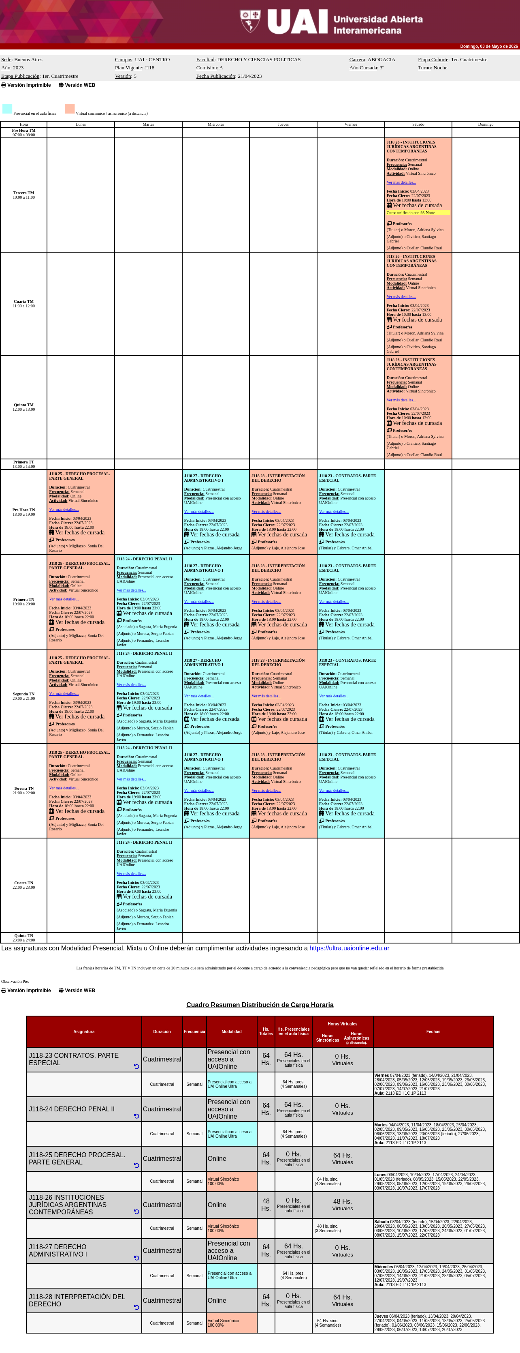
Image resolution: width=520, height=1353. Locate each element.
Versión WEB (77, 85)
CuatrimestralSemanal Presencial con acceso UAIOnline (212, 496)
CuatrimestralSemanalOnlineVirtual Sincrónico (411, 167)
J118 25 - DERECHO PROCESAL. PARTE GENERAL (79, 476)
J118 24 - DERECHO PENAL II (144, 559)
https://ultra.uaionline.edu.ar (349, 948)
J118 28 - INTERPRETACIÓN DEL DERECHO (278, 478)
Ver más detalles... (401, 182)
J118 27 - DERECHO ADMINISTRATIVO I (204, 478)
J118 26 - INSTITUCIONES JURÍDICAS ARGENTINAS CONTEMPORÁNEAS (412, 146)
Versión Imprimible (26, 85)
